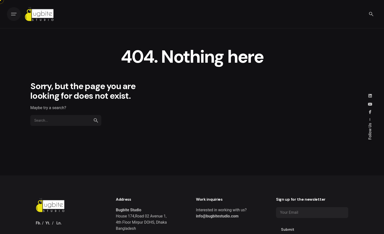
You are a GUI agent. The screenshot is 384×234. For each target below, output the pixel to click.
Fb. (38, 223)
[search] (95, 120)
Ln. (59, 223)
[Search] (371, 14)
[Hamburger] (14, 14)
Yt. (47, 223)
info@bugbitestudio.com (217, 216)
